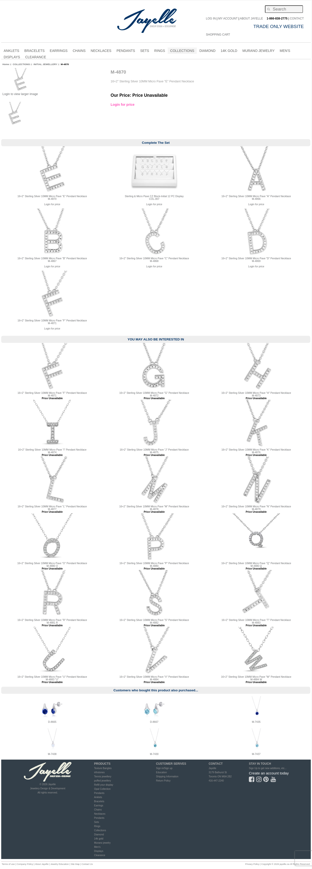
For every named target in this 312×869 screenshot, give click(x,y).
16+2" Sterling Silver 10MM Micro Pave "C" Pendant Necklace (154, 258)
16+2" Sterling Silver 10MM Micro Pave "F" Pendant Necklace (52, 320)
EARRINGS (59, 51)
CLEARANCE (35, 57)
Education (161, 772)
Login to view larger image (20, 94)
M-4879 (256, 509)
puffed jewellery (102, 780)
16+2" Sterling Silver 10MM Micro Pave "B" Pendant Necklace (52, 258)
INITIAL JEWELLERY (45, 64)
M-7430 (154, 754)
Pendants (99, 793)
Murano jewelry (102, 842)
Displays (12, 57)
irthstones (99, 772)
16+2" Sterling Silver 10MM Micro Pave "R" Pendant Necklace (52, 620)
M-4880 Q (256, 566)
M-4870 (52, 199)
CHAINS (79, 51)
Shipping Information (167, 776)
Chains (98, 809)
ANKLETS (11, 51)
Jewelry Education (59, 864)
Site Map (75, 864)
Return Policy (163, 780)
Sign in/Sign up (164, 768)
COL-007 (154, 199)
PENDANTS (126, 51)
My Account (228, 18)
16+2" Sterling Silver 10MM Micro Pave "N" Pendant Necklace (256, 506)
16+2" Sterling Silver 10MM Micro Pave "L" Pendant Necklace (52, 506)
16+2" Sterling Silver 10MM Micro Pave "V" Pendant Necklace (154, 677)
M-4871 (52, 323)
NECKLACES (101, 51)
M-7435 (256, 722)
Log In (211, 18)
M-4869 (256, 261)
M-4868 (154, 261)
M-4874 (52, 452)
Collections (100, 830)
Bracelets (99, 801)
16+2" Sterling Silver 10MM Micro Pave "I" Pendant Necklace (52, 449)
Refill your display (103, 784)
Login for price (123, 104)
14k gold (98, 838)
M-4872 (154, 395)
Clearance (99, 855)
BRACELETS (34, 51)
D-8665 (52, 722)
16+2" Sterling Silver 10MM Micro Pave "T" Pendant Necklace (256, 620)
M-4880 (154, 566)
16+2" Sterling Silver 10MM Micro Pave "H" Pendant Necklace (256, 393)
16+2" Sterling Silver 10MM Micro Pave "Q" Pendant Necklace (256, 563)
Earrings (98, 805)
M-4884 (154, 679)
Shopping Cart (218, 34)
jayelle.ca (284, 864)
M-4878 (154, 509)
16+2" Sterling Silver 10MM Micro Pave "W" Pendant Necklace (256, 677)
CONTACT (297, 18)
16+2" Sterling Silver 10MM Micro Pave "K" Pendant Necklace (256, 449)
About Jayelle (251, 18)
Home (5, 64)
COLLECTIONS (182, 51)
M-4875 (154, 452)
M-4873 (256, 395)
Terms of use (8, 864)
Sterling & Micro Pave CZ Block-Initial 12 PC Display (154, 196)
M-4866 (256, 199)
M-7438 (52, 754)
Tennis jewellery (102, 776)
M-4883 (256, 622)
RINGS (159, 51)
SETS (144, 51)
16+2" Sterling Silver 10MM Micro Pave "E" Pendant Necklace (52, 196)
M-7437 (256, 754)
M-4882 (154, 622)
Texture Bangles (103, 768)
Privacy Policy (252, 864)
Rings (97, 826)
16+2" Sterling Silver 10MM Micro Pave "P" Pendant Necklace (154, 563)
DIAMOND (207, 51)
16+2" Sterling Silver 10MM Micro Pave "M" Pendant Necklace (154, 506)
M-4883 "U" (52, 679)
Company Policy (25, 864)
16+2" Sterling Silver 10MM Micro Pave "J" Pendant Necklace (154, 449)
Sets (96, 822)
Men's (97, 847)
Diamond (99, 834)
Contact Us (87, 864)
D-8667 (154, 722)
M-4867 (52, 261)
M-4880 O (52, 566)
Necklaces (99, 813)
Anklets (98, 797)
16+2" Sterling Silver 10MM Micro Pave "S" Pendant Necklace (154, 620)
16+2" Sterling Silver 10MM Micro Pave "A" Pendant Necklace (256, 196)
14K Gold (229, 51)
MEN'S (285, 51)
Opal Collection (102, 789)
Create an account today (269, 773)
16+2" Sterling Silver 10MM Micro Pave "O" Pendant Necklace (52, 563)
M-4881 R (52, 622)
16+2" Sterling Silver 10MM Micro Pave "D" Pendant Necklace (256, 258)
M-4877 (52, 509)
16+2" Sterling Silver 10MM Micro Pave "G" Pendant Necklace (154, 393)
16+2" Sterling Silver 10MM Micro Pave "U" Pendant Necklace (52, 677)
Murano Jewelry (258, 51)
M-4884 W (256, 679)
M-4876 (256, 452)
